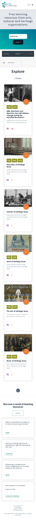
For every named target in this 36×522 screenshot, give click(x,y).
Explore (18, 413)
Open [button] (9, 62)
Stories (18, 53)
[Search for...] (18, 36)
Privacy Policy (18, 510)
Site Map (18, 507)
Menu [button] (30, 4)
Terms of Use (18, 509)
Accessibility (18, 506)
